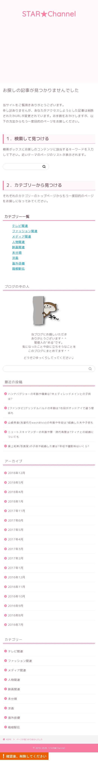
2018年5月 (15, 483)
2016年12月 (16, 577)
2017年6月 (15, 520)
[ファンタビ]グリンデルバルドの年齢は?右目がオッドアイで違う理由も (51, 410)
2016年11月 (16, 587)
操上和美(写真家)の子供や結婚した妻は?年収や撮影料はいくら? (48, 446)
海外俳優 (18, 263)
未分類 (17, 253)
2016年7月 (15, 625)
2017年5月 (15, 530)
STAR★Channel (49, 13)
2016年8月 (15, 615)
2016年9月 (15, 606)
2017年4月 (15, 539)
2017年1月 (15, 568)
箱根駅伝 (18, 269)
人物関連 (18, 242)
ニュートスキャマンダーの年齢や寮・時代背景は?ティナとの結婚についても (51, 434)
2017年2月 (15, 558)
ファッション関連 (25, 231)
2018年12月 (16, 473)
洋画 (15, 258)
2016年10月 (16, 596)
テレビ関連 (20, 226)
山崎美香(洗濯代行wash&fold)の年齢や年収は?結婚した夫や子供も (50, 422)
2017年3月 (15, 549)
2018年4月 (15, 492)
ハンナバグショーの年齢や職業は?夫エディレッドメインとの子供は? (49, 396)
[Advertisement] (49, 54)
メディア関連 (21, 236)
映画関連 (18, 247)
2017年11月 (16, 511)
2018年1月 (15, 501)
